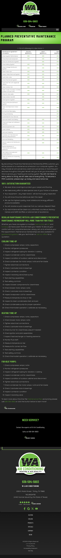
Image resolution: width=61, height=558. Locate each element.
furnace (5, 227)
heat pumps (39, 224)
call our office (41, 234)
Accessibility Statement (30, 548)
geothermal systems (10, 234)
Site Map (30, 550)
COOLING (30, 519)
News (30, 534)
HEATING (30, 515)
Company (30, 530)
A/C (48, 224)
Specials (30, 527)
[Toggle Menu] (57, 29)
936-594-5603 (30, 21)
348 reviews (26, 504)
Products (30, 523)
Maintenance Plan (35, 399)
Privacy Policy (30, 546)
